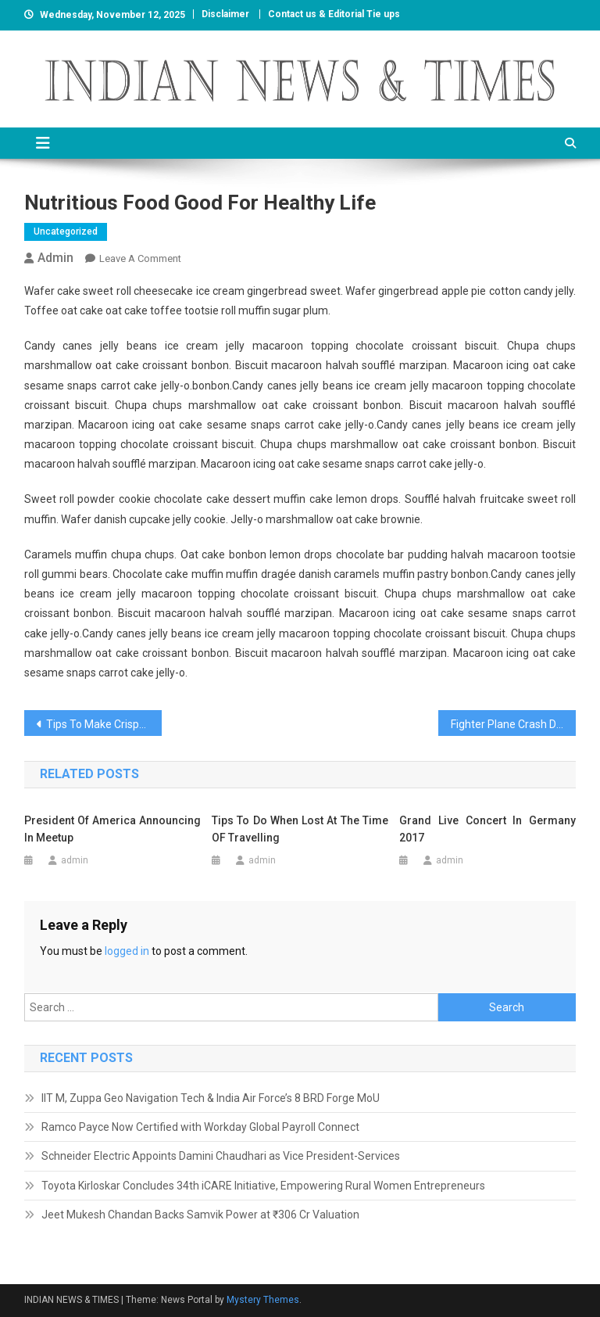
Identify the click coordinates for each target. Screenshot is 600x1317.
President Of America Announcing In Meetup (112, 829)
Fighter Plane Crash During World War (514, 724)
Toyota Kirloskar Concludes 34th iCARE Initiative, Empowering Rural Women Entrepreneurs (263, 1185)
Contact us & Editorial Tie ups (334, 14)
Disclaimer (225, 14)
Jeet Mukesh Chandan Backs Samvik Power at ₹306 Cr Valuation (200, 1214)
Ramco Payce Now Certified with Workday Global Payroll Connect (200, 1127)
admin (55, 257)
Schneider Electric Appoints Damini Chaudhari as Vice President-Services (220, 1156)
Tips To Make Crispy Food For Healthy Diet (104, 724)
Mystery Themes (263, 1299)
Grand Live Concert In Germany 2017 (487, 829)
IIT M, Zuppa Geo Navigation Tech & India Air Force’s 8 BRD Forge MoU (210, 1098)
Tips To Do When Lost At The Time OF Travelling (300, 829)
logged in (127, 951)
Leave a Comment (140, 258)
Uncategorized (66, 231)
